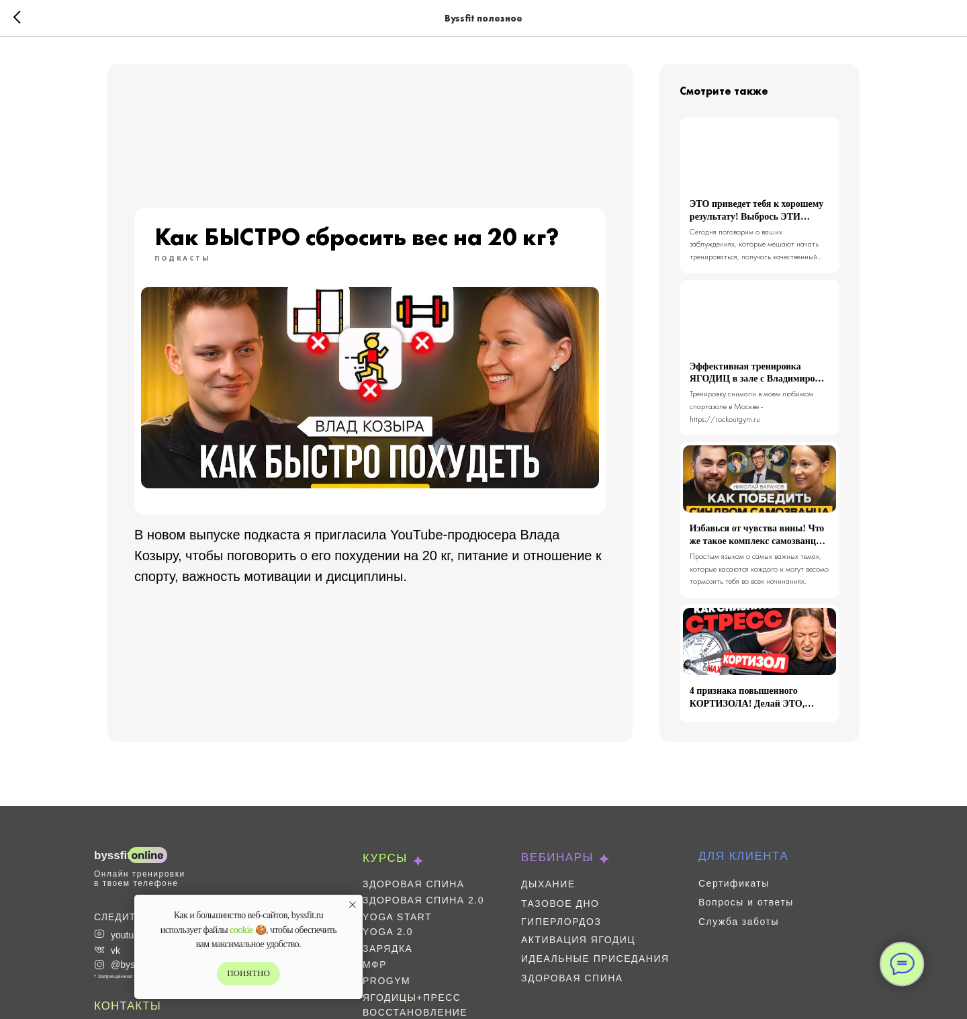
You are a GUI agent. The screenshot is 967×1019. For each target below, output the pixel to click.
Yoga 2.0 (388, 931)
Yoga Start (397, 917)
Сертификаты (734, 883)
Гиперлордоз (561, 921)
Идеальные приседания (595, 958)
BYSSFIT (112, 855)
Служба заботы (738, 921)
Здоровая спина (414, 884)
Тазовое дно (560, 903)
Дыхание (548, 884)
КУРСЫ (385, 858)
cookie (241, 930)
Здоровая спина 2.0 (423, 900)
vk (115, 950)
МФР (375, 964)
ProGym (386, 980)
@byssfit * (132, 964)
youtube (127, 935)
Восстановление (415, 1012)
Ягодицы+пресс (412, 997)
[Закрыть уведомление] (352, 905)
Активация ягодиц (578, 939)
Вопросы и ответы (746, 902)
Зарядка (387, 948)
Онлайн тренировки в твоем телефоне (139, 878)
